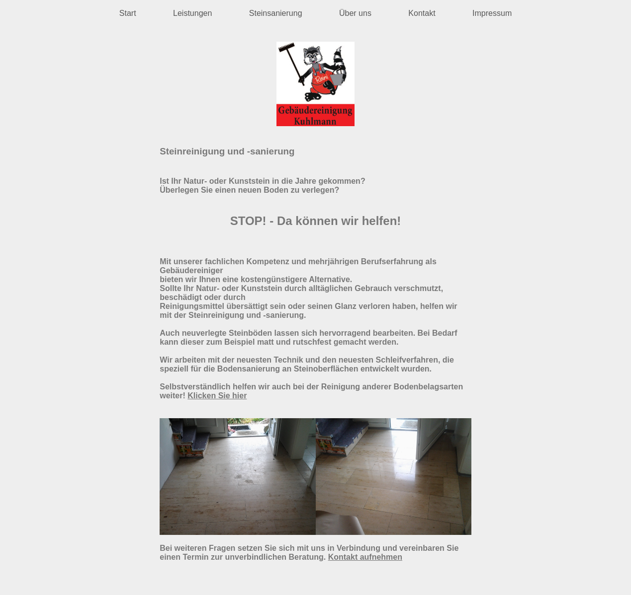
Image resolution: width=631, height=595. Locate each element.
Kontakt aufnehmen (365, 557)
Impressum (492, 13)
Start (127, 13)
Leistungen (192, 13)
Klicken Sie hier (217, 395)
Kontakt (421, 13)
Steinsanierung (275, 13)
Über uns (355, 13)
